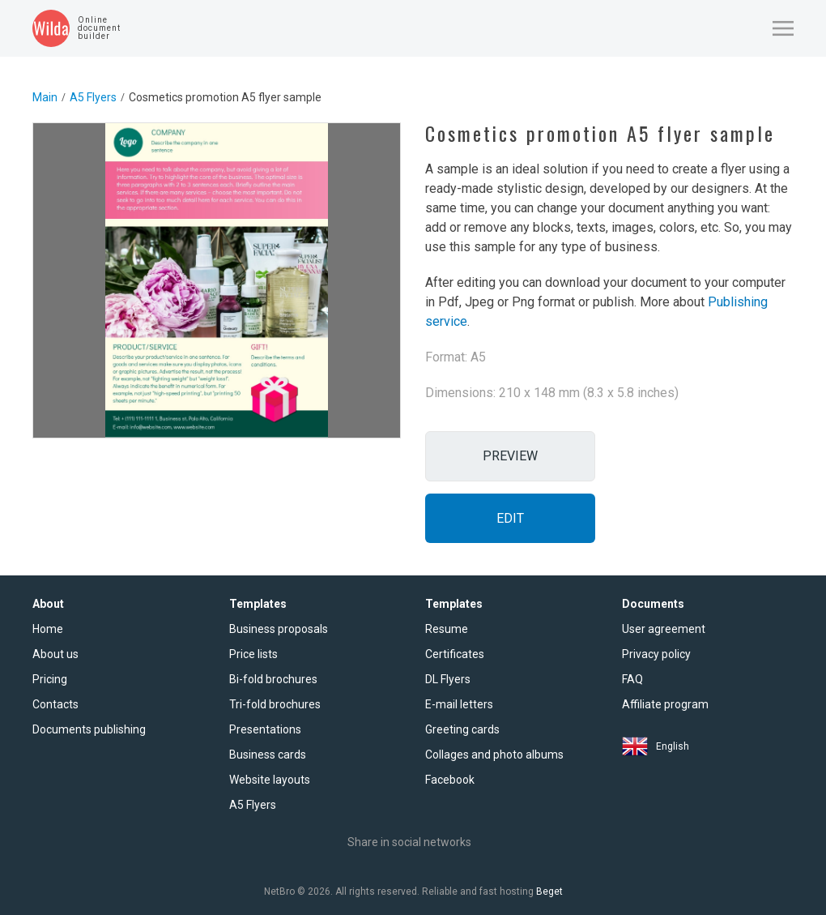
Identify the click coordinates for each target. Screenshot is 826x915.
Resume (446, 628)
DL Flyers (447, 679)
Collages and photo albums (494, 754)
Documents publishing (89, 729)
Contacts (55, 704)
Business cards (267, 754)
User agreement (663, 628)
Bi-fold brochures (273, 679)
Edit (510, 518)
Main (44, 97)
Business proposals (278, 628)
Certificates (454, 654)
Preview (510, 456)
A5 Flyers (93, 97)
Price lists (253, 654)
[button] (783, 28)
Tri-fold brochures (275, 704)
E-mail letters (459, 704)
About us (55, 654)
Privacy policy (656, 654)
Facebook (450, 779)
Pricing (49, 679)
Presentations (265, 729)
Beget (549, 891)
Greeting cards (462, 729)
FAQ (632, 679)
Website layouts (269, 779)
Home (47, 628)
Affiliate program (665, 704)
